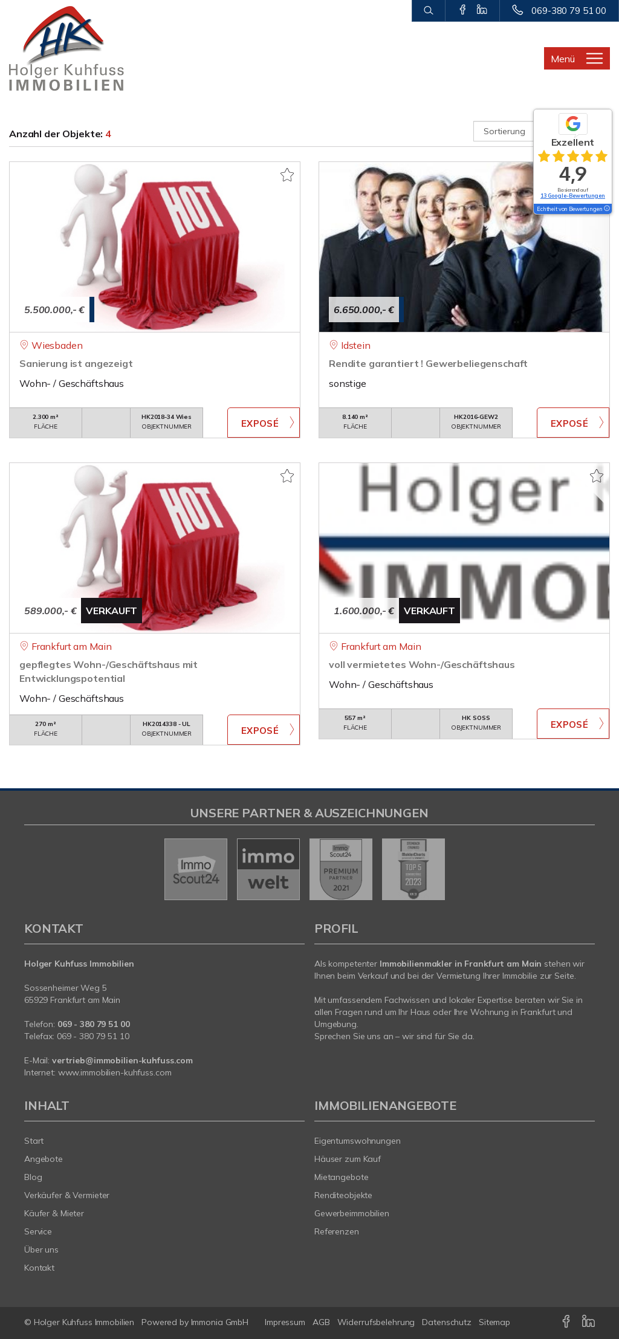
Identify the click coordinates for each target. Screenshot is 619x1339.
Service (38, 1231)
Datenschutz (447, 1322)
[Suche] (428, 11)
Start (34, 1140)
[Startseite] (77, 48)
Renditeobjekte (343, 1195)
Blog (33, 1177)
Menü (563, 59)
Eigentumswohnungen (357, 1140)
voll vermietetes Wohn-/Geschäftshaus (422, 664)
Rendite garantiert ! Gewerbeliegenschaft (428, 363)
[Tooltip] (606, 209)
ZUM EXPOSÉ (263, 422)
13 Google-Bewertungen (572, 195)
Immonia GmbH (220, 1322)
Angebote (43, 1158)
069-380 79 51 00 (568, 10)
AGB (321, 1322)
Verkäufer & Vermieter (66, 1195)
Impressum (285, 1322)
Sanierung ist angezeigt (76, 363)
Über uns (41, 1249)
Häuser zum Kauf (347, 1158)
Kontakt (39, 1267)
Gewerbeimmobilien (351, 1213)
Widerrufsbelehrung (376, 1322)
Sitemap (494, 1322)
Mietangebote (341, 1177)
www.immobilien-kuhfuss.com (115, 1072)
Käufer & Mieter (54, 1213)
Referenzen (336, 1231)
